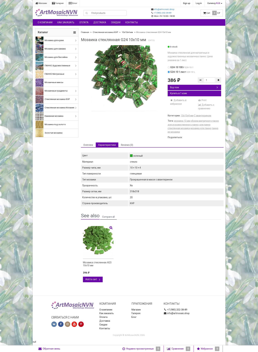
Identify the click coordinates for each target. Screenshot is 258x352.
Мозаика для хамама (51, 49)
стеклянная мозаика (179, 128)
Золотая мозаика (49, 133)
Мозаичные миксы (49, 83)
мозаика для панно (200, 128)
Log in (199, 3)
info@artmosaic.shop (164, 9)
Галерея (58, 3)
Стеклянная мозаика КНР (53, 99)
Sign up (186, 3)
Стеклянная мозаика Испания (55, 108)
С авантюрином (202, 115)
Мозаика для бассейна (51, 57)
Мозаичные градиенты (52, 91)
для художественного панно (183, 124)
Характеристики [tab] (107, 145)
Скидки (115, 22)
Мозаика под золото (51, 125)
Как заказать (65, 22)
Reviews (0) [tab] (127, 145)
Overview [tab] (88, 145)
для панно (204, 124)
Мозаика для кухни (50, 41)
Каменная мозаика (49, 116)
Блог (73, 3)
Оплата (84, 22)
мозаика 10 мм (182, 121)
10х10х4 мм (127, 32)
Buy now (194, 87)
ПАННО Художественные (53, 66)
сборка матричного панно (205, 121)
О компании (45, 22)
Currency (213, 3)
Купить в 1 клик (178, 93)
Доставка (99, 22)
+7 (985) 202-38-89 (162, 13)
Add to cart (92, 279)
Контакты (131, 22)
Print (202, 100)
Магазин (41, 3)
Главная (85, 32)
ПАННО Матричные (50, 74)
